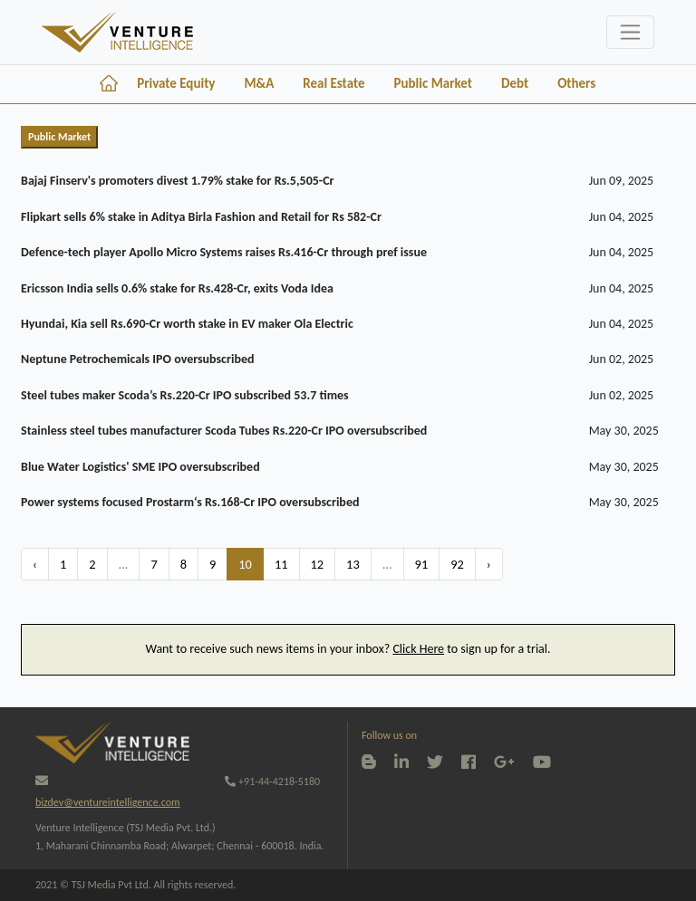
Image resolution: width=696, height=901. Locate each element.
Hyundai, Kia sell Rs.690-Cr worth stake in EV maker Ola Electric (187, 323)
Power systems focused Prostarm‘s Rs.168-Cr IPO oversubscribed (190, 502)
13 (353, 564)
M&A (259, 83)
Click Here (418, 649)
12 (317, 564)
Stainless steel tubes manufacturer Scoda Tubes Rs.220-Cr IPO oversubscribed (224, 430)
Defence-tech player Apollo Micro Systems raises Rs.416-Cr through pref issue (224, 252)
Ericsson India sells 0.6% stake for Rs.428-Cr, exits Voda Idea (177, 288)
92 (457, 564)
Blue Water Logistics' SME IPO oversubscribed (140, 466)
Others (576, 83)
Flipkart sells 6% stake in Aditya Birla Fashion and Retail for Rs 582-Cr (201, 217)
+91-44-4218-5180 (272, 781)
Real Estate (333, 83)
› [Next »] (489, 564)
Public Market (433, 83)
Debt (514, 83)
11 (281, 564)
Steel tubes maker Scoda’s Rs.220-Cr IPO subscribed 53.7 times (185, 395)
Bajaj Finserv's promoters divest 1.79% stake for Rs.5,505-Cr (177, 180)
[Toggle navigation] (630, 32)
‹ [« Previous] (35, 564)
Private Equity (176, 83)
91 (422, 564)
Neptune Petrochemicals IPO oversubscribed (137, 359)
